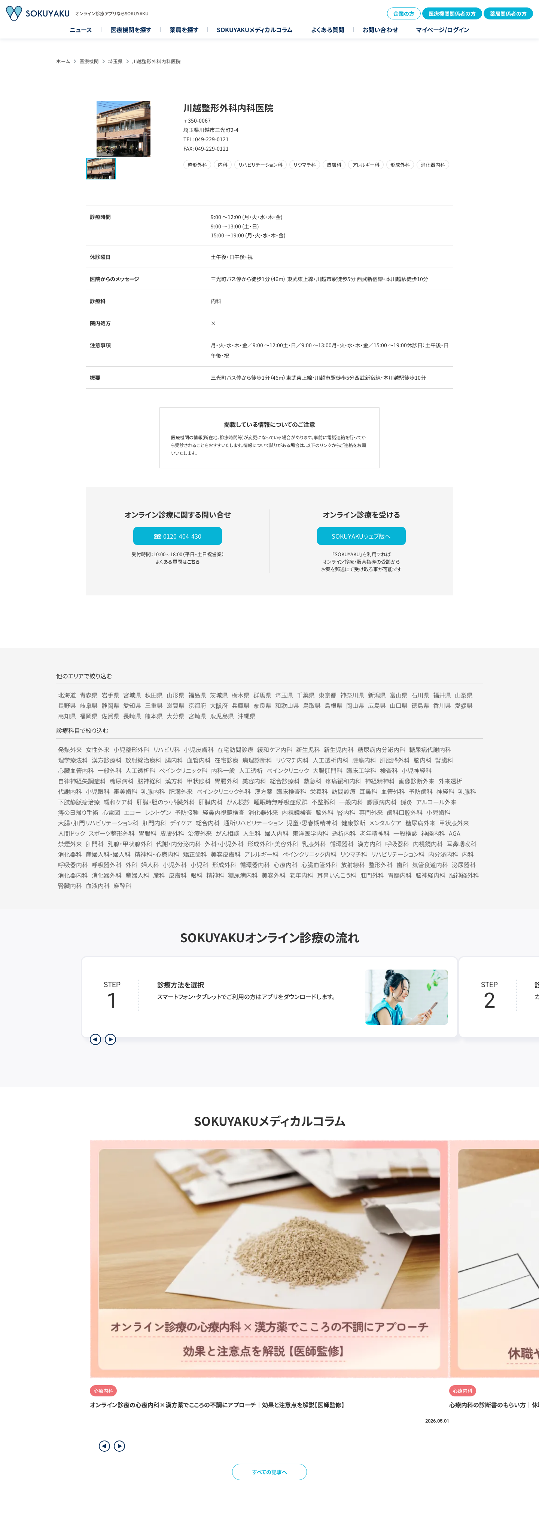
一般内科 (351, 801)
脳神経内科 (430, 875)
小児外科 (175, 864)
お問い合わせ (380, 30)
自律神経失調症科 (82, 780)
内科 (468, 854)
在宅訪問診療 (235, 749)
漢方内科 (369, 843)
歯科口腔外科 (405, 812)
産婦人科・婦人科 (108, 854)
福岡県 (89, 715)
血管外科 (393, 791)
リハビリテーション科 (397, 854)
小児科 (199, 864)
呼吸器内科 (73, 864)
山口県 (399, 705)
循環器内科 (255, 864)
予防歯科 (421, 791)
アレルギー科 (261, 854)
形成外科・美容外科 (272, 843)
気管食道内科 (430, 864)
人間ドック (71, 833)
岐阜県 (89, 705)
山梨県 (464, 694)
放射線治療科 (143, 759)
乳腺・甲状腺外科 (129, 843)
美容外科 (274, 875)
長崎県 (132, 715)
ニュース (81, 30)
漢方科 (174, 780)
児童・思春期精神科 (312, 822)
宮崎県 (197, 715)
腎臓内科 (70, 885)
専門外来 (371, 812)
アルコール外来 (436, 801)
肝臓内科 (211, 801)
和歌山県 (287, 705)
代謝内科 (70, 791)
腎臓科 (444, 759)
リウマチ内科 (292, 759)
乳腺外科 (314, 843)
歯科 (402, 864)
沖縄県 (247, 715)
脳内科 (423, 759)
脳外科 (325, 812)
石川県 (420, 694)
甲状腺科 (199, 780)
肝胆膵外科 (395, 759)
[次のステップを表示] (110, 1039)
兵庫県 (241, 705)
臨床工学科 (361, 770)
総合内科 (208, 822)
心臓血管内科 (76, 770)
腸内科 (174, 759)
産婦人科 (137, 875)
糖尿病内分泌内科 (381, 749)
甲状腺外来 (454, 822)
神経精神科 (380, 780)
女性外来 (98, 749)
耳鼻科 (368, 791)
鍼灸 (406, 801)
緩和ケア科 (118, 801)
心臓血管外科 (319, 864)
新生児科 (308, 749)
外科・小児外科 (224, 843)
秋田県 (154, 694)
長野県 (67, 705)
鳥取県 (312, 705)
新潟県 (377, 694)
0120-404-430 (182, 536)
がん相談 (227, 833)
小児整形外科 (131, 749)
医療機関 (89, 61)
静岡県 (110, 705)
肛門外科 (372, 875)
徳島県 (420, 705)
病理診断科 (257, 759)
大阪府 (219, 705)
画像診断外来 (417, 780)
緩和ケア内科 (274, 749)
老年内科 (301, 875)
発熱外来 (70, 749)
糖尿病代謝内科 (430, 749)
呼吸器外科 (107, 864)
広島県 (377, 705)
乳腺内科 (153, 791)
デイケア (181, 822)
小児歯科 (438, 812)
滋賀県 (176, 705)
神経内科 (433, 833)
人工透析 (251, 770)
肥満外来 (181, 791)
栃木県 (241, 694)
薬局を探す (184, 30)
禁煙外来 (70, 843)
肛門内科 (154, 822)
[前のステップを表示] (95, 1039)
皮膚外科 (172, 833)
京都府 (197, 705)
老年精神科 (375, 833)
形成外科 (224, 864)
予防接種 (187, 812)
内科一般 (223, 770)
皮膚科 (178, 875)
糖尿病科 (122, 780)
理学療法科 (73, 759)
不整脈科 (323, 801)
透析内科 (344, 833)
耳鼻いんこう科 (336, 875)
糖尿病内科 (243, 875)
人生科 (252, 833)
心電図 (111, 812)
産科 (159, 875)
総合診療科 (285, 780)
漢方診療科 (107, 759)
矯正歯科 (195, 854)
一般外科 (110, 770)
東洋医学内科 (310, 833)
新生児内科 (339, 749)
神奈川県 (352, 694)
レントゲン (158, 812)
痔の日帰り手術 (78, 812)
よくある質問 (327, 30)
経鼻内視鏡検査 (223, 812)
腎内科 (346, 812)
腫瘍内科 (364, 759)
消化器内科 (73, 875)
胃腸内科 (400, 875)
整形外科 (381, 864)
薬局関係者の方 (508, 13)
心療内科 (286, 864)
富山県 (399, 694)
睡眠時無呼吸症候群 (281, 801)
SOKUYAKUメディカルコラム (255, 30)
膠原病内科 (382, 801)
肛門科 (95, 843)
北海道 (67, 694)
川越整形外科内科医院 (156, 61)
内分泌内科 (443, 854)
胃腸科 (147, 833)
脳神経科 (149, 780)
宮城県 (132, 694)
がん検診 (238, 801)
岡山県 (355, 705)
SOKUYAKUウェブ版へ (361, 536)
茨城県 (219, 694)
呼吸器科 (397, 843)
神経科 (445, 791)
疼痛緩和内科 (343, 780)
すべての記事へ (269, 1472)
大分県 (176, 715)
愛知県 (132, 705)
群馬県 (262, 694)
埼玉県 (115, 61)
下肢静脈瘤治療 (79, 801)
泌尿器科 (464, 864)
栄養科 (319, 791)
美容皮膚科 (226, 854)
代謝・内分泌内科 (178, 843)
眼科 (196, 875)
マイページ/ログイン (442, 30)
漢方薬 (263, 791)
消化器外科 (107, 875)
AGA (454, 833)
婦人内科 (277, 833)
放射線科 (353, 864)
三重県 (154, 705)
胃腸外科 (226, 780)
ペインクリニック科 (183, 770)
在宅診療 (226, 759)
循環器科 (342, 843)
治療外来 (200, 833)
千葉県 (306, 694)
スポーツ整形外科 (112, 833)
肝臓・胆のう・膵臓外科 (166, 801)
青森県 (89, 694)
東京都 (328, 694)
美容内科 (254, 780)
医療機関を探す (130, 30)
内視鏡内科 (428, 843)
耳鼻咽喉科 (461, 843)
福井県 (442, 694)
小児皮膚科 (199, 749)
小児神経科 (417, 770)
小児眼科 (98, 791)
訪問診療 (344, 791)
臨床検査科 (291, 791)
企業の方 (403, 13)
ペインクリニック (288, 770)
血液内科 (98, 885)
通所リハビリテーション (253, 822)
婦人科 (150, 864)
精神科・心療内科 (156, 854)
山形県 (176, 694)
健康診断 (353, 822)
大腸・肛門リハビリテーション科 (98, 822)
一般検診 (405, 833)
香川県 (442, 705)
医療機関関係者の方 (452, 13)
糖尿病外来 (420, 822)
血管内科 (199, 759)
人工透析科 (140, 770)
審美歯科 (125, 791)
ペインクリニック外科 (224, 791)
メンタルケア (385, 822)
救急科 (313, 780)
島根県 (333, 705)
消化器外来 (263, 812)
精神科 (215, 875)
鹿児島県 (222, 715)
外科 (131, 864)
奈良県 (262, 705)
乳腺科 (467, 791)
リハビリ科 (166, 749)
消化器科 (70, 854)
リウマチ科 (353, 854)
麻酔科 (122, 885)
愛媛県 (464, 705)
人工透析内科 (330, 759)
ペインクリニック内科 (309, 854)
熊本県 (154, 715)
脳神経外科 (464, 875)
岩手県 (110, 694)
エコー (132, 812)
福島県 (197, 694)
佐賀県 (110, 715)
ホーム (63, 61)
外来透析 (450, 780)
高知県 (67, 715)
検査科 (389, 770)
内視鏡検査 (297, 812)
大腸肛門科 (327, 770)
